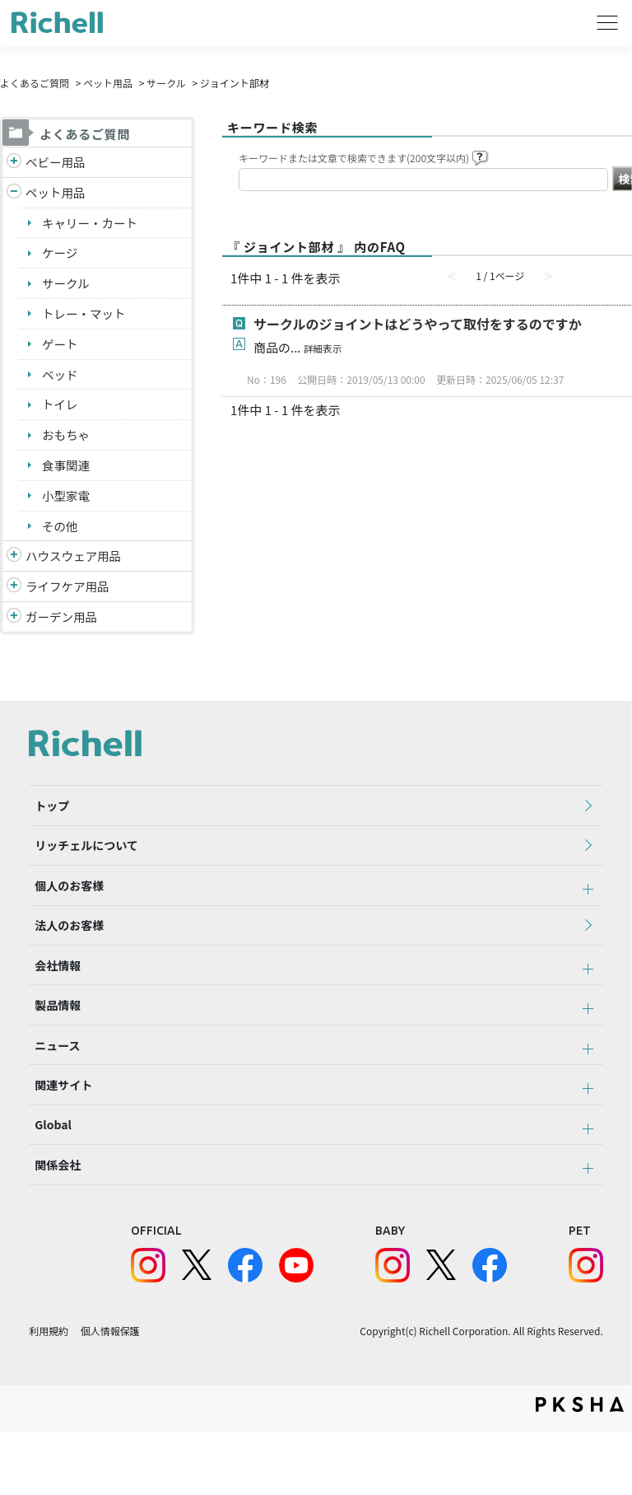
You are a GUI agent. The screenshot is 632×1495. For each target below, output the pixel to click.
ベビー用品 (56, 162)
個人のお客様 (63, 907)
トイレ (60, 409)
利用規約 (48, 1393)
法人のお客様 (63, 953)
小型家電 (66, 502)
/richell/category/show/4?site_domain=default (14, 194)
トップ (46, 817)
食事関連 (66, 470)
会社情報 (52, 998)
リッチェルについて (80, 862)
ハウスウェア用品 (75, 563)
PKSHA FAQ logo (580, 1468)
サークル (166, 83)
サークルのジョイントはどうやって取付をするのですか (417, 324)
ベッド (60, 378)
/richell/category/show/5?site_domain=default (14, 162)
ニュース (51, 1089)
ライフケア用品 (69, 594)
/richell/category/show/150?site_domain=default (14, 626)
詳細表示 (323, 348)
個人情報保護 (110, 1393)
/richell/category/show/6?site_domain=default (14, 595)
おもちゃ (66, 440)
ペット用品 (107, 83)
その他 (60, 532)
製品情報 (52, 1043)
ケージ (60, 255)
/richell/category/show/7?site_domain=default (14, 564)
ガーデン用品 (63, 625)
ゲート (60, 347)
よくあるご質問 (34, 83)
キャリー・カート (91, 223)
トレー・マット (85, 316)
